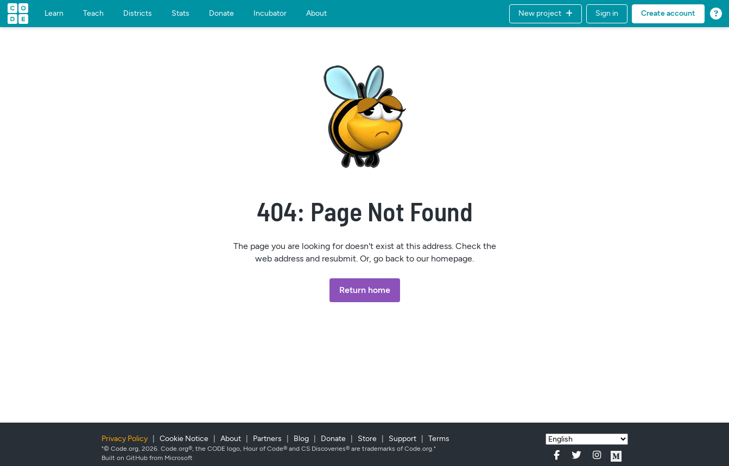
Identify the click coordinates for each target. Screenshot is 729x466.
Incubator (270, 13)
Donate (221, 13)
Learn (54, 13)
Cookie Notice (185, 438)
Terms (438, 438)
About (316, 13)
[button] (545, 13)
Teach (93, 13)
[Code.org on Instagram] (601, 455)
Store (368, 438)
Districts (137, 13)
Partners (268, 438)
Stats (180, 13)
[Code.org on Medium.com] (616, 455)
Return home (364, 290)
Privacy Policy (125, 438)
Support (403, 438)
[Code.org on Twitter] (580, 455)
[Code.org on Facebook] (561, 455)
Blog (302, 438)
